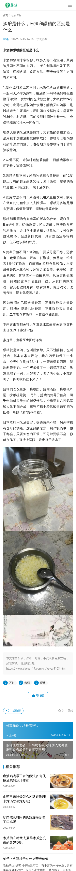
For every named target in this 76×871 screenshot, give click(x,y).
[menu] (69, 5)
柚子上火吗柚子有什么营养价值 (25, 859)
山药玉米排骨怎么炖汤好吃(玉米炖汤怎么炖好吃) (24, 799)
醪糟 (43, 682)
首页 (5, 15)
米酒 (27, 682)
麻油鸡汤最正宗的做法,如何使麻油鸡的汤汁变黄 (24, 778)
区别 (12, 682)
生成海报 (13, 711)
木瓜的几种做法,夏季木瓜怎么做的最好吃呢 (24, 840)
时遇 (6, 39)
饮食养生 (42, 39)
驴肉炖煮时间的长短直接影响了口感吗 (24, 819)
